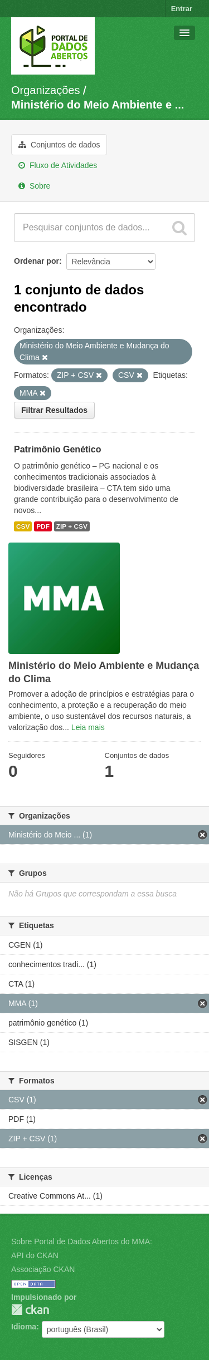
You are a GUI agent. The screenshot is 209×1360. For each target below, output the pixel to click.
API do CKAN (35, 1255)
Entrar (181, 8)
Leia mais (88, 727)
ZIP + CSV (72, 526)
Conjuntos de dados (59, 144)
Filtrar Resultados (54, 410)
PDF (43, 526)
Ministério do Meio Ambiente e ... (97, 104)
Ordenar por (36, 261)
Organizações (45, 90)
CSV (23, 526)
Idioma (23, 1326)
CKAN (30, 1309)
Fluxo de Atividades (57, 165)
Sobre (34, 185)
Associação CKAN (43, 1269)
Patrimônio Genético (57, 449)
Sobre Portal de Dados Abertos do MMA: (81, 1241)
